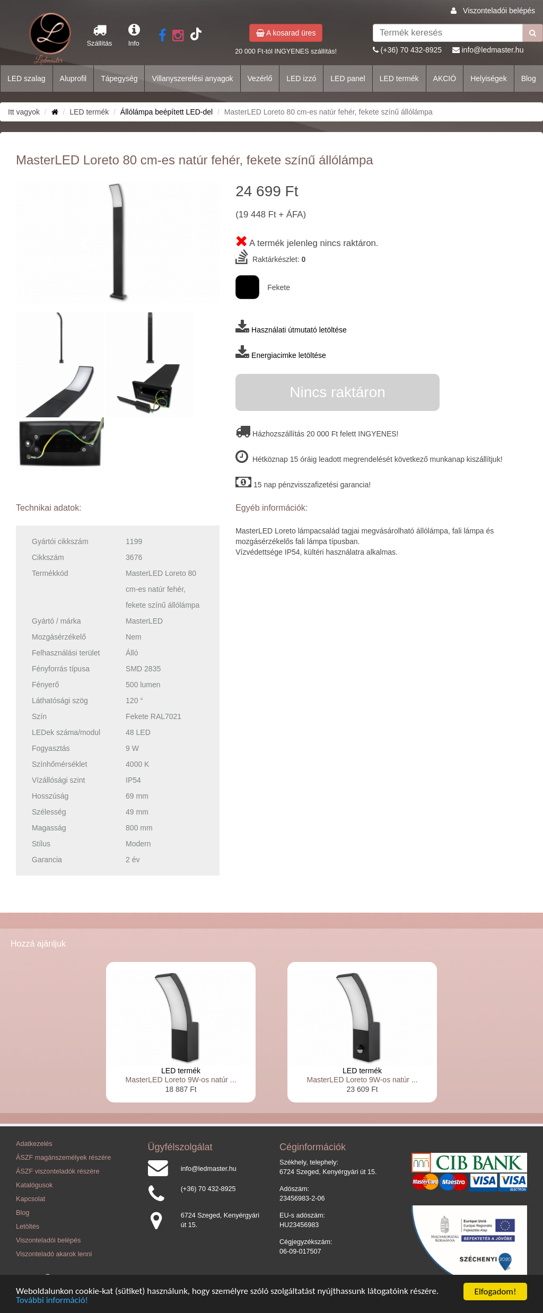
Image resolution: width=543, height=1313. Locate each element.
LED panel (347, 78)
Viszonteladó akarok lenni (54, 1254)
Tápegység (119, 78)
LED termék (399, 78)
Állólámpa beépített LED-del (166, 112)
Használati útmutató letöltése (299, 330)
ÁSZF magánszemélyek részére (63, 1157)
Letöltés (27, 1226)
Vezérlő (260, 78)
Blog (528, 78)
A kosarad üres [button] (286, 33)
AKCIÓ (445, 78)
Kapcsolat (30, 1199)
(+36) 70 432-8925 (411, 50)
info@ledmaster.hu (492, 50)
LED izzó (301, 78)
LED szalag (26, 78)
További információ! (52, 1301)
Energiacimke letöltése (288, 355)
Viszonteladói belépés (499, 10)
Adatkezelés (34, 1144)
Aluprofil (73, 78)
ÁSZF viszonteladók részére (57, 1171)
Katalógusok (34, 1185)
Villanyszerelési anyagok (192, 78)
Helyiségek (488, 78)
